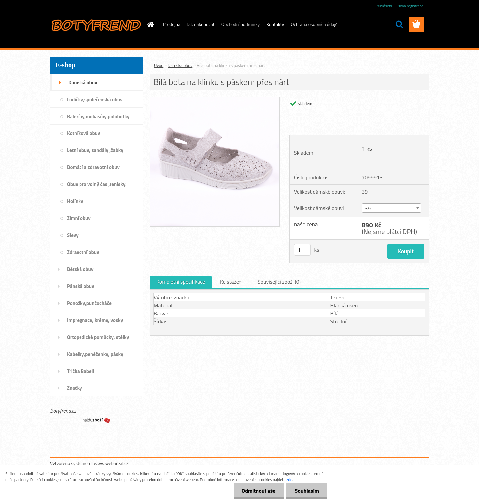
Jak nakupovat (201, 24)
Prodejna (171, 24)
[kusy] (302, 250)
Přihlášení (384, 6)
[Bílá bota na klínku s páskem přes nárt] (214, 100)
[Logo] (95, 24)
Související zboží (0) (279, 282)
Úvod (158, 65)
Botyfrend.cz (63, 411)
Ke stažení (231, 282)
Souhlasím (307, 491)
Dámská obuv (180, 65)
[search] (399, 24)
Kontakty (275, 24)
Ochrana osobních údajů (314, 24)
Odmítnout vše (259, 491)
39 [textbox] (368, 208)
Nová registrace (410, 6)
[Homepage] (150, 24)
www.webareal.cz (111, 463)
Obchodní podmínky (240, 24)
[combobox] (391, 208)
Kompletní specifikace (180, 282)
